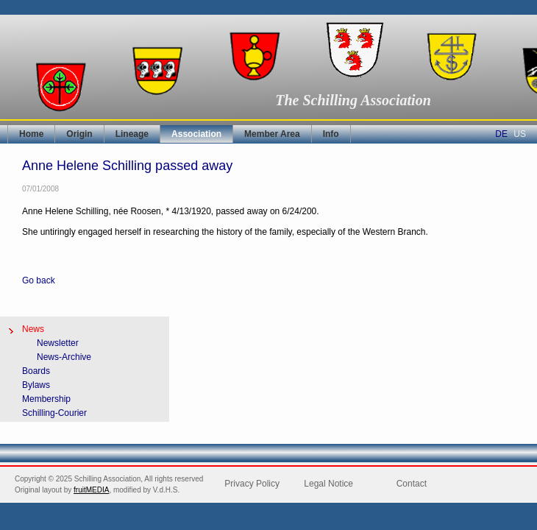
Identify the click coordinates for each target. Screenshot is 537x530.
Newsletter (58, 343)
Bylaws (36, 385)
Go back (38, 280)
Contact (411, 483)
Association (196, 134)
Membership (46, 399)
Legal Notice (328, 483)
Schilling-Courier (54, 413)
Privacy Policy (252, 483)
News (33, 329)
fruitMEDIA (91, 490)
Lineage (132, 134)
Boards (36, 371)
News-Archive (64, 357)
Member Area (272, 134)
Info (331, 134)
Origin (79, 134)
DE (501, 134)
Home (31, 134)
